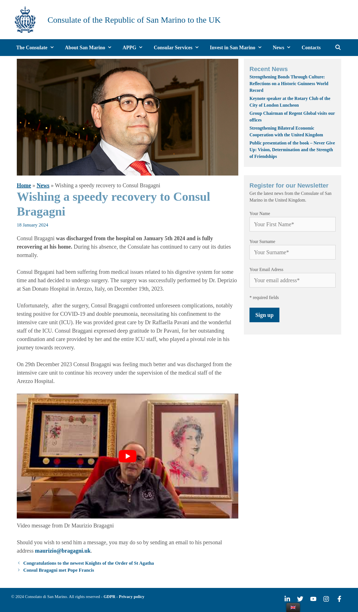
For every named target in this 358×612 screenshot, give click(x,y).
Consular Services (179, 47)
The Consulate (38, 47)
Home (24, 185)
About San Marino (91, 47)
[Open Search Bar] (338, 47)
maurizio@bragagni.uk (63, 551)
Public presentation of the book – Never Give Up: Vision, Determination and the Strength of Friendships (292, 150)
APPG (136, 47)
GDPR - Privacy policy (123, 596)
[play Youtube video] (127, 456)
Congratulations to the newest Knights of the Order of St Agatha (88, 563)
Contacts (311, 47)
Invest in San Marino (239, 47)
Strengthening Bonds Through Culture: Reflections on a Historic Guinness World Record (288, 83)
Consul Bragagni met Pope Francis (58, 570)
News (284, 47)
